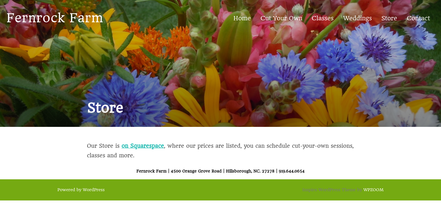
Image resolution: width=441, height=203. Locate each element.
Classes (323, 18)
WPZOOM (373, 189)
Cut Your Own (281, 18)
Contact (418, 18)
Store (389, 18)
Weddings (357, 18)
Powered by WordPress (81, 189)
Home (242, 18)
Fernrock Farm (54, 17)
